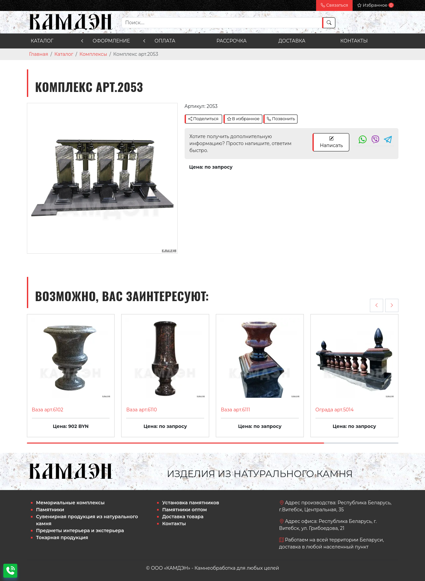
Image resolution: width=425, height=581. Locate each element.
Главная (38, 54)
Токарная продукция (62, 537)
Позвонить (281, 118)
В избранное (243, 118)
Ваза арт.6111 (235, 410)
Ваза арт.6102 (47, 410)
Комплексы (93, 54)
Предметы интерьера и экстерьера (80, 531)
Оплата (165, 41)
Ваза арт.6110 (141, 410)
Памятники (50, 510)
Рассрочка (231, 41)
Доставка (292, 41)
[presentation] (376, 305)
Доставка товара (183, 517)
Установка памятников (190, 503)
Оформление (111, 41)
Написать (331, 141)
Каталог (42, 41)
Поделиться (203, 118)
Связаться (334, 5)
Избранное (375, 5)
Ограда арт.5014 (334, 410)
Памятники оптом (184, 510)
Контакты (354, 41)
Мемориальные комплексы (70, 503)
